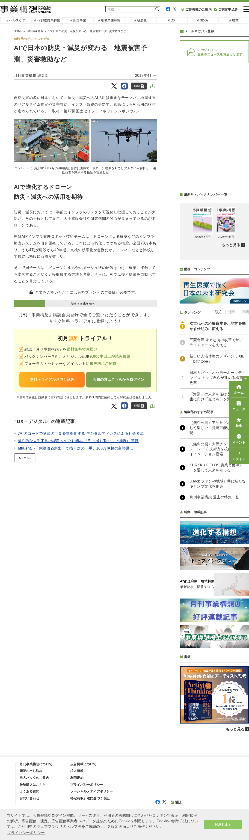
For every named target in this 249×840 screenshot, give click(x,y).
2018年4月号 (146, 75)
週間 (232, 312)
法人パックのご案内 (34, 777)
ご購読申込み (226, 9)
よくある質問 (29, 791)
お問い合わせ (29, 798)
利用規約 (76, 777)
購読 (176, 802)
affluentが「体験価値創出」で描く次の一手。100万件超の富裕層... (75, 448)
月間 (245, 312)
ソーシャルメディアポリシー (91, 791)
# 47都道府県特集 (47, 20)
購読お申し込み (31, 770)
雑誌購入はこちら (33, 784)
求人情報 (76, 770)
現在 (218, 312)
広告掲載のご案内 (196, 9)
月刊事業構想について (36, 764)
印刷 (139, 86)
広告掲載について (83, 764)
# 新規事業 (78, 20)
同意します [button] (223, 824)
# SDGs (202, 20)
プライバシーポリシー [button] (26, 833)
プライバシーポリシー (86, 784)
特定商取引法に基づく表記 (90, 798)
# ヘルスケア (16, 20)
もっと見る (24, 457)
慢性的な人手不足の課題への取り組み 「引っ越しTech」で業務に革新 (78, 441)
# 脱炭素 (140, 20)
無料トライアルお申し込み (52, 379)
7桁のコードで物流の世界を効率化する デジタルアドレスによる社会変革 (81, 433)
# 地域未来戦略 (109, 20)
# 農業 (233, 20)
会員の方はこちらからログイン (118, 379)
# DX (171, 20)
